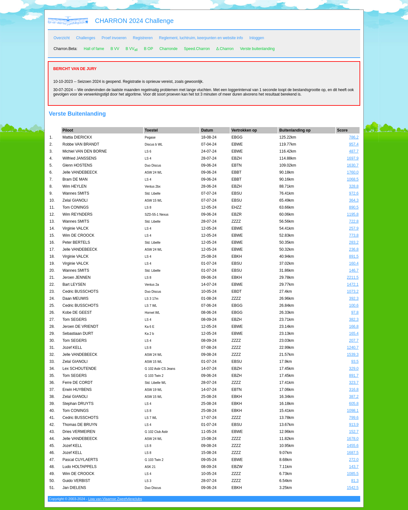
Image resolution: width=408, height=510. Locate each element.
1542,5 (353, 487)
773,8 (354, 235)
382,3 (354, 319)
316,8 (354, 389)
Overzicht (62, 38)
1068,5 (353, 179)
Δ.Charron (225, 49)
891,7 (354, 375)
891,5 (354, 256)
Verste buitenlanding (257, 49)
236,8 (354, 249)
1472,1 (353, 284)
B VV (115, 49)
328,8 (354, 186)
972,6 (354, 193)
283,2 (354, 242)
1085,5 (353, 473)
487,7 (354, 151)
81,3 (355, 480)
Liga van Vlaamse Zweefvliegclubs (115, 499)
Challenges (85, 38)
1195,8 (353, 214)
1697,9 (353, 158)
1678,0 (353, 438)
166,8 (354, 326)
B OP (148, 49)
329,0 (354, 368)
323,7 (354, 382)
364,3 (354, 200)
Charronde (168, 49)
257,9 (354, 228)
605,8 (354, 403)
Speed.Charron (197, 49)
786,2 (354, 137)
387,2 (354, 396)
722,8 (354, 221)
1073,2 (353, 291)
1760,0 (353, 172)
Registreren (143, 38)
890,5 (354, 207)
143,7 (354, 466)
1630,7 (353, 165)
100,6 (354, 305)
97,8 (355, 312)
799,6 (354, 417)
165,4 (354, 333)
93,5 (355, 361)
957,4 (354, 144)
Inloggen (256, 38)
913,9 (354, 424)
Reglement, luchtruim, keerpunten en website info (201, 38)
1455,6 (353, 445)
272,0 (354, 459)
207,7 (354, 340)
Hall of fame (94, 49)
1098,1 (353, 410)
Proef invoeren (114, 38)
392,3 (354, 298)
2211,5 (353, 277)
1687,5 (353, 452)
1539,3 (353, 354)
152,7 (354, 431)
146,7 (354, 270)
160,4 (354, 263)
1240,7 (353, 347)
